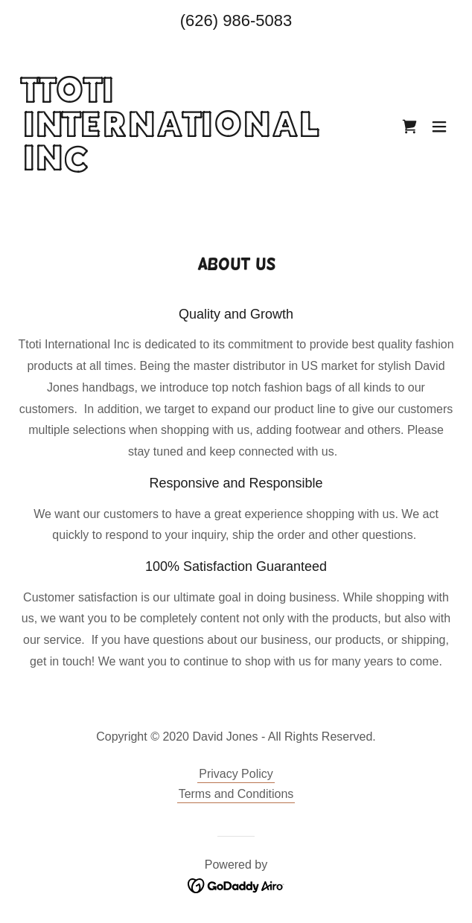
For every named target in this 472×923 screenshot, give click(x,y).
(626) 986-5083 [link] (236, 20)
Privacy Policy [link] (236, 773)
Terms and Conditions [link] (236, 794)
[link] (170, 200)
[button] (439, 126)
